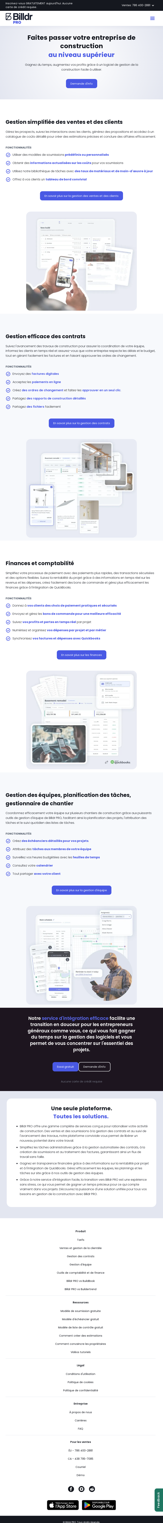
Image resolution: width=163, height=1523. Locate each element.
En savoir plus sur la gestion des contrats (81, 423)
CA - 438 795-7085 (80, 1459)
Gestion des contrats (80, 1256)
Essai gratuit (65, 1067)
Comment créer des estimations (80, 1336)
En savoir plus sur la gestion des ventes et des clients (81, 196)
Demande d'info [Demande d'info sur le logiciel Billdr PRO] (94, 1067)
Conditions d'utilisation (80, 1374)
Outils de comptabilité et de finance (80, 1273)
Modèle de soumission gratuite (81, 1311)
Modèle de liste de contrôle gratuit (80, 1327)
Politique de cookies (80, 1382)
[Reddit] (92, 1489)
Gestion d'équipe (81, 1264)
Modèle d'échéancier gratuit (80, 1319)
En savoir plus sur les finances (81, 655)
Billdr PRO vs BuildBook (81, 1281)
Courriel (81, 1467)
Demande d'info (81, 84)
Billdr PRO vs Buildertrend (80, 1289)
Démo (81, 1475)
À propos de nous (80, 1412)
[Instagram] (81, 1489)
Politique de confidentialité (80, 1390)
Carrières (81, 1420)
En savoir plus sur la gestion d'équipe (81, 890)
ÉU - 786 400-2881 (81, 1450)
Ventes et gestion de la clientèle (80, 1248)
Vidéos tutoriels (81, 1352)
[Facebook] (71, 1489)
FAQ (80, 1429)
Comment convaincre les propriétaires (80, 1344)
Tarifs (80, 1240)
